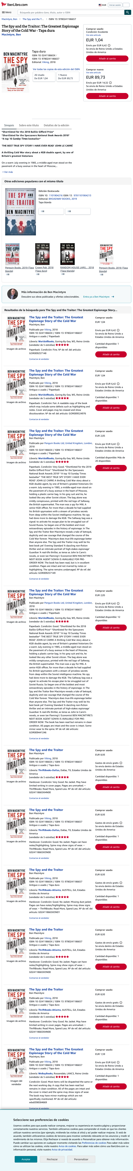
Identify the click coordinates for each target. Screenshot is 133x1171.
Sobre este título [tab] (29, 125)
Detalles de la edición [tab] (56, 125)
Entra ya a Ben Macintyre (99, 296)
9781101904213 (82, 195)
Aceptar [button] (26, 1159)
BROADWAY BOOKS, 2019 (63, 198)
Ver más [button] (8, 171)
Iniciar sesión (115, 5)
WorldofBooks (46, 341)
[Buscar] (127, 12)
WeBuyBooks (45, 1073)
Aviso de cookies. (68, 1146)
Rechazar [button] (52, 1159)
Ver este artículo (93, 35)
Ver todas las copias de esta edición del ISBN (56, 69)
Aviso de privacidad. (62, 1149)
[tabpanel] (41, 151)
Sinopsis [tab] (9, 125)
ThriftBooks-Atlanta (49, 890)
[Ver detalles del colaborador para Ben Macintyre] (11, 34)
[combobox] (71, 12)
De (44, 76)
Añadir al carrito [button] (107, 58)
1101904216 (56, 195)
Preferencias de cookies (94, 1142)
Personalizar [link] (81, 1159)
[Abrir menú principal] (7, 12)
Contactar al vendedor (39, 359)
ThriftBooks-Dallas (48, 770)
